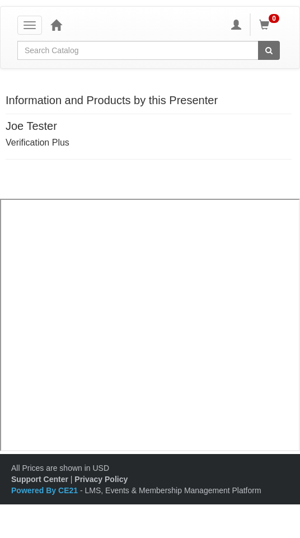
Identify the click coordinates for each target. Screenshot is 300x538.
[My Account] (236, 25)
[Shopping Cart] (271, 25)
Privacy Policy (101, 479)
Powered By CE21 (45, 490)
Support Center (39, 479)
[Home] (56, 25)
